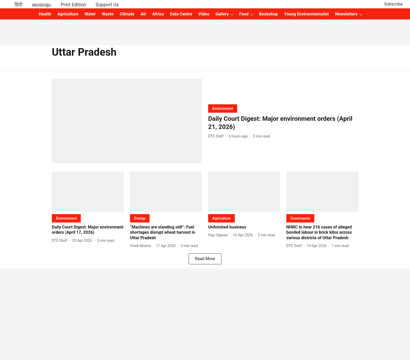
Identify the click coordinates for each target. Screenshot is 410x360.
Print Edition (73, 4)
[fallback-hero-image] (127, 121)
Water (90, 14)
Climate (127, 14)
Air (143, 14)
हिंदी (18, 4)
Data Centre (181, 14)
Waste (108, 14)
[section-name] (222, 108)
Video (203, 14)
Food (244, 14)
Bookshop (268, 14)
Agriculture (67, 14)
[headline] (283, 123)
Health (45, 14)
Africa (158, 14)
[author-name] (217, 136)
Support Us (107, 4)
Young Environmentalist (306, 14)
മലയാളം (41, 4)
